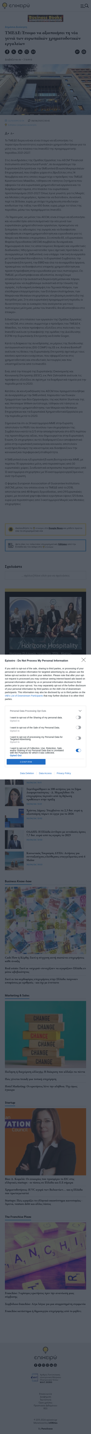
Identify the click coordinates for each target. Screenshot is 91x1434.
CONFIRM (26, 762)
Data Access (45, 773)
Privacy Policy (64, 773)
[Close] (85, 661)
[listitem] (45, 711)
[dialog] (45, 717)
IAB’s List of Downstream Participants (24, 695)
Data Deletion (27, 773)
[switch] (78, 717)
